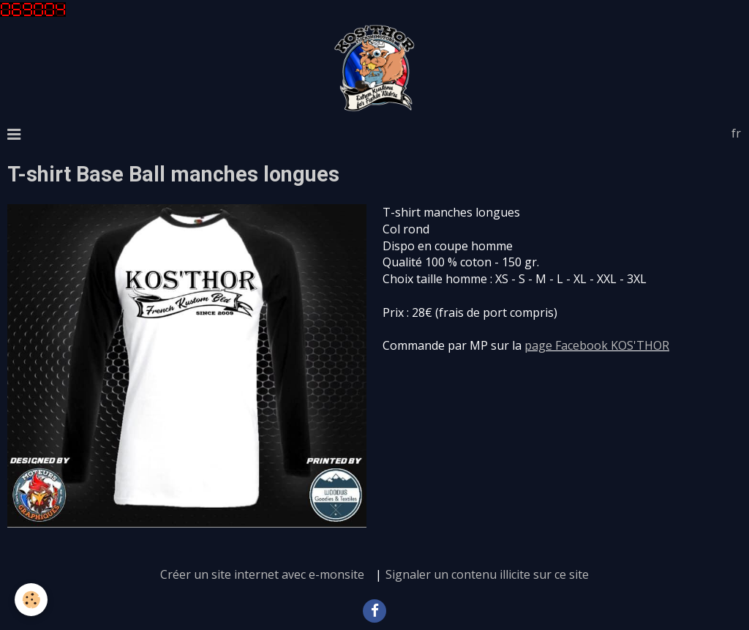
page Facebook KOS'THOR (596, 345)
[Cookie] (31, 599)
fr (736, 133)
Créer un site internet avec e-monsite (262, 574)
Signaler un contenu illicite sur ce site (487, 574)
